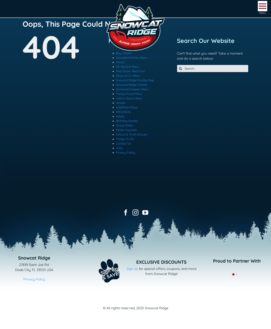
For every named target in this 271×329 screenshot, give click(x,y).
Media (120, 116)
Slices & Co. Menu (128, 76)
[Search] (180, 68)
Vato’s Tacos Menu (129, 98)
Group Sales (124, 125)
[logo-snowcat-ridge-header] (135, 4)
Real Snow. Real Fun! (130, 71)
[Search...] (212, 68)
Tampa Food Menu (129, 94)
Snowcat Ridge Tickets (131, 85)
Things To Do (125, 139)
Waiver (121, 103)
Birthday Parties (127, 121)
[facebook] (126, 212)
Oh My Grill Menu (127, 67)
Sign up (132, 269)
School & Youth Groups (132, 134)
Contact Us (123, 143)
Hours (120, 62)
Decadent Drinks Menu (131, 57)
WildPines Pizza (126, 107)
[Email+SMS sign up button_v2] (104, 256)
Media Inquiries (126, 130)
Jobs (119, 148)
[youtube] (145, 212)
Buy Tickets (124, 53)
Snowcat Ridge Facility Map (135, 80)
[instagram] (135, 212)
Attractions (123, 112)
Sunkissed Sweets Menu (132, 89)
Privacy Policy (125, 152)
